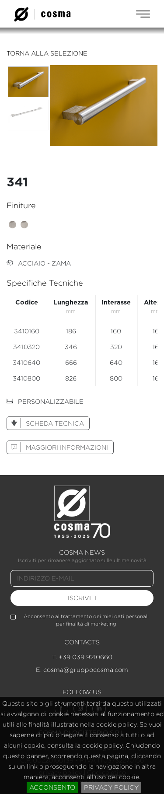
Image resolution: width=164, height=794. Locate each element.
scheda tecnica (45, 423)
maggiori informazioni (57, 447)
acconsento (52, 787)
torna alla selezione (47, 53)
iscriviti (82, 598)
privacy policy (111, 787)
